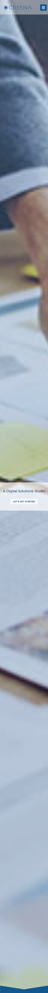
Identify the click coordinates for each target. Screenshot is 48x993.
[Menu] (43, 7)
